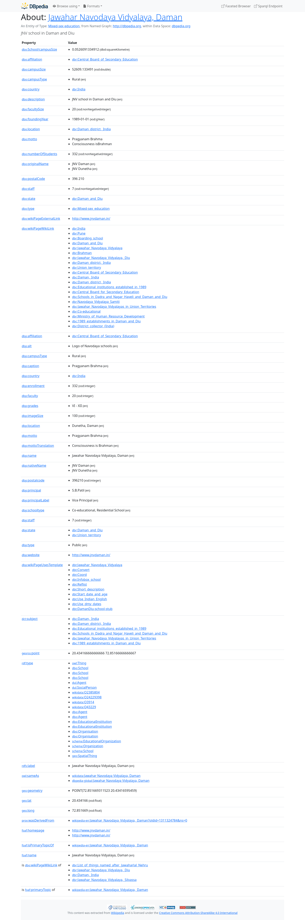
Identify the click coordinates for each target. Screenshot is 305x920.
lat (26, 800)
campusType (34, 79)
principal (31, 490)
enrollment (33, 386)
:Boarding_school (87, 238)
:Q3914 (83, 702)
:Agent (79, 682)
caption (30, 366)
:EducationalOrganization (96, 741)
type (28, 208)
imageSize (32, 415)
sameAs (30, 775)
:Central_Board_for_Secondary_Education (105, 292)
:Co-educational (86, 311)
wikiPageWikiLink (38, 228)
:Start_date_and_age (89, 594)
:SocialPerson (84, 687)
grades (30, 405)
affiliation (32, 59)
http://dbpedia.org (127, 26)
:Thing (79, 663)
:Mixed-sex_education (91, 208)
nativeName (34, 465)
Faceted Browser (236, 6)
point (30, 653)
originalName (35, 164)
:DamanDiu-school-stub (92, 609)
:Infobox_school (86, 579)
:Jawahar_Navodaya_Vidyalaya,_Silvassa (104, 880)
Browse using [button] (65, 6)
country (30, 89)
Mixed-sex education (64, 26)
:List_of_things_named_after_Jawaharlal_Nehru (110, 865)
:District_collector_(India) (93, 326)
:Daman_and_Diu (87, 198)
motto (29, 139)
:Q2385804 (86, 692)
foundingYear (35, 119)
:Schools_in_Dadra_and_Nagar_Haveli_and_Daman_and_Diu (119, 297)
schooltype (33, 510)
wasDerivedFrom (38, 820)
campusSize (34, 69)
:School (80, 668)
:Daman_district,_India (91, 129)
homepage (33, 830)
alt (26, 346)
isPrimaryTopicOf (38, 845)
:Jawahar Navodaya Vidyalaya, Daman (106, 775)
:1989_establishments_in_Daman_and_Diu (106, 321)
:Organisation (85, 731)
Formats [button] (91, 6)
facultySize (33, 109)
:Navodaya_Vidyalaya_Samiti (96, 301)
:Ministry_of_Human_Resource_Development (108, 316)
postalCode (33, 178)
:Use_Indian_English (89, 599)
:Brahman (82, 253)
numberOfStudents (39, 154)
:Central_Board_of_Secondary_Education (105, 59)
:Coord (79, 574)
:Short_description (88, 589)
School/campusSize (39, 49)
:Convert (81, 570)
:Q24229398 (87, 697)
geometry (32, 790)
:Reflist (79, 584)
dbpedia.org (181, 26)
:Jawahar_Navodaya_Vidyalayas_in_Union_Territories (114, 306)
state (28, 198)
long (28, 810)
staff (28, 188)
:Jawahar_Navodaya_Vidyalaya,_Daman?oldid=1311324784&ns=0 (129, 820)
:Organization (87, 746)
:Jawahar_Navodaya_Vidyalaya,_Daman (110, 845)
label (28, 765)
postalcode (33, 480)
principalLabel (35, 500)
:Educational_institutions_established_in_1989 (109, 287)
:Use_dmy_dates (86, 604)
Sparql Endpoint (268, 6)
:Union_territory (86, 267)
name (29, 455)
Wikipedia (117, 913)
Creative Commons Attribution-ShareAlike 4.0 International (198, 913)
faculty (30, 396)
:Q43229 (84, 707)
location (31, 129)
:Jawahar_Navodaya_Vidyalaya (97, 248)
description (33, 99)
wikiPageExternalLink (41, 218)
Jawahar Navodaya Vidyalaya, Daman (115, 17)
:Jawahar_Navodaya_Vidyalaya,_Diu (101, 258)
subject (30, 619)
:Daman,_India (85, 277)
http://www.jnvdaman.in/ (91, 218)
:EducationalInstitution (92, 721)
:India (78, 89)
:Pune (78, 233)
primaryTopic (38, 889)
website (31, 555)
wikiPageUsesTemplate (42, 565)
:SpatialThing (84, 756)
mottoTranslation (38, 445)
